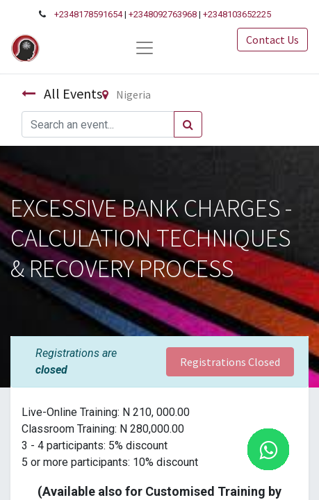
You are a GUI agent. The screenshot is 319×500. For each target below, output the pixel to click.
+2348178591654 (88, 14)
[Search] (188, 124)
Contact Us (272, 40)
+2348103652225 (237, 14)
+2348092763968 (163, 14)
